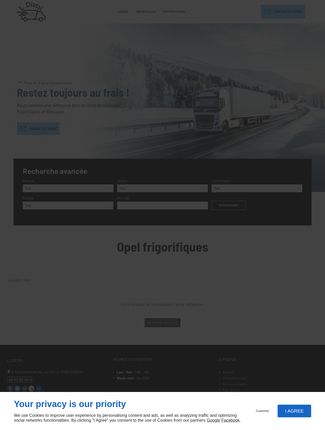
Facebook (230, 420)
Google (213, 420)
